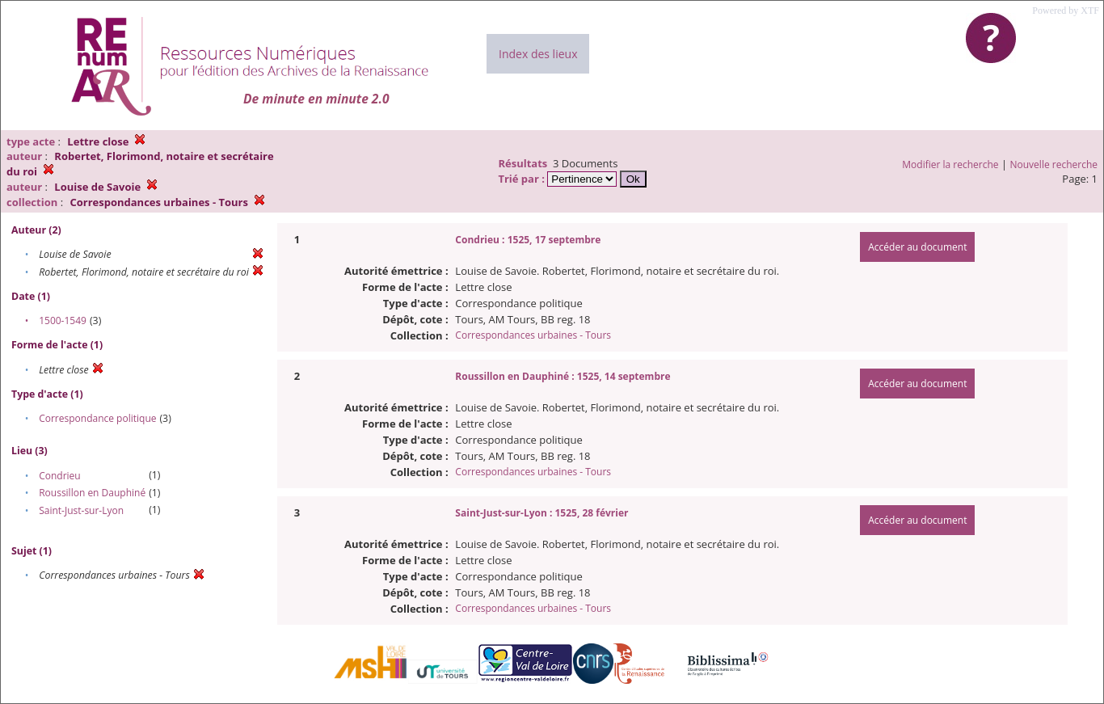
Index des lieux (538, 53)
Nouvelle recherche (1054, 164)
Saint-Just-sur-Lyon (81, 510)
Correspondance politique (97, 418)
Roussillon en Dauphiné (92, 493)
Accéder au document (917, 247)
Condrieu (60, 476)
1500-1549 (62, 320)
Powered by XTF (1065, 10)
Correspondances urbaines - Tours (533, 335)
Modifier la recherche (950, 164)
